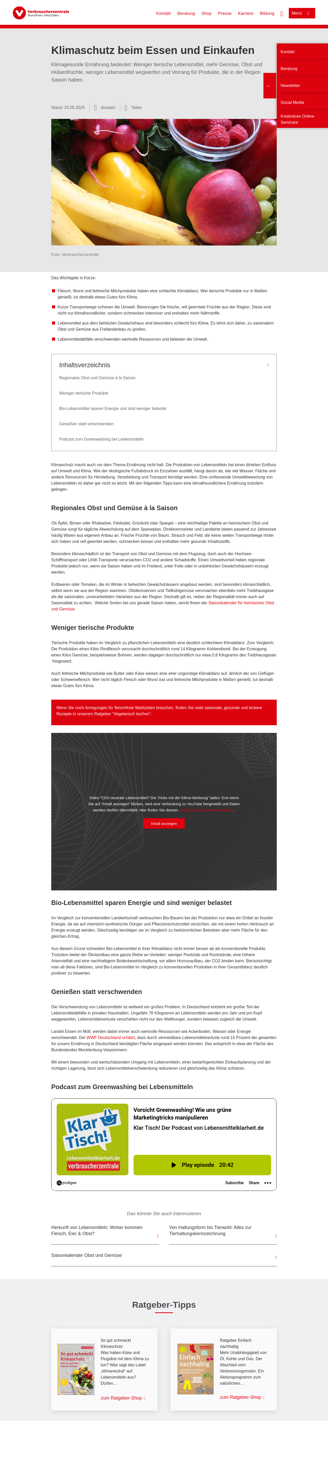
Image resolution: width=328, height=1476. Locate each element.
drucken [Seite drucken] (108, 107)
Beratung (186, 13)
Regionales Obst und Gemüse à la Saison (97, 378)
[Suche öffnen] (281, 13)
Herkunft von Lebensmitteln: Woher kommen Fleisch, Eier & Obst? (96, 1230)
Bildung (267, 13)
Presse (225, 13)
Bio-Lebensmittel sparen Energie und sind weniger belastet (112, 408)
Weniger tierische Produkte (83, 393)
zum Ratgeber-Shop (121, 1398)
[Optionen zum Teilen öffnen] (133, 107)
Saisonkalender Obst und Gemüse (86, 1255)
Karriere (245, 13)
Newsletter (290, 85)
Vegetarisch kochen (132, 714)
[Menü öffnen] (302, 13)
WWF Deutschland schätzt (111, 1037)
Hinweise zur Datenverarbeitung (206, 810)
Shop (206, 13)
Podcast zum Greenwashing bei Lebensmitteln (101, 439)
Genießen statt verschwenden (87, 424)
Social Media (292, 102)
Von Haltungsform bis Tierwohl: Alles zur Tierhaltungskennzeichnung (210, 1230)
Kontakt (163, 13)
